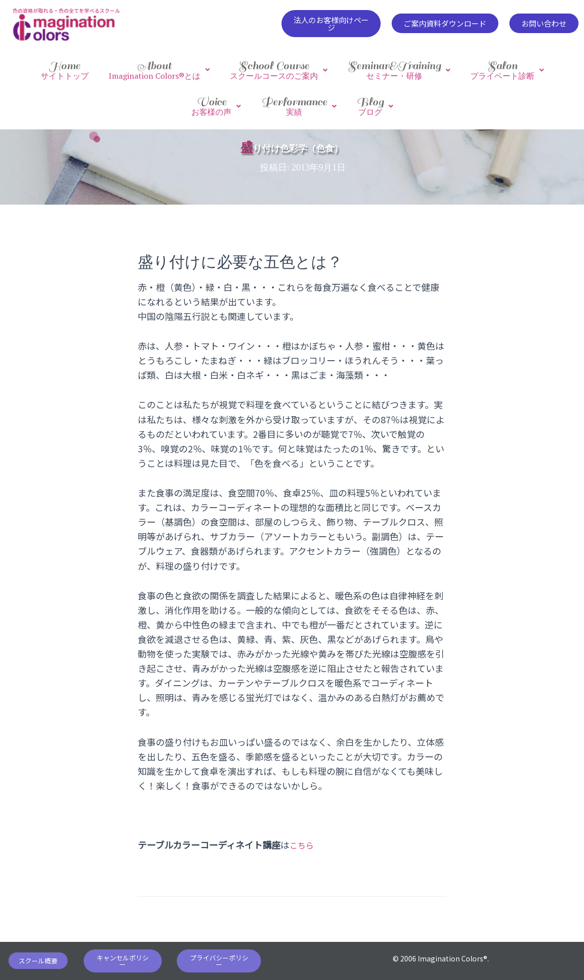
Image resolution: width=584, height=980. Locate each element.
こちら (303, 834)
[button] (331, 23)
